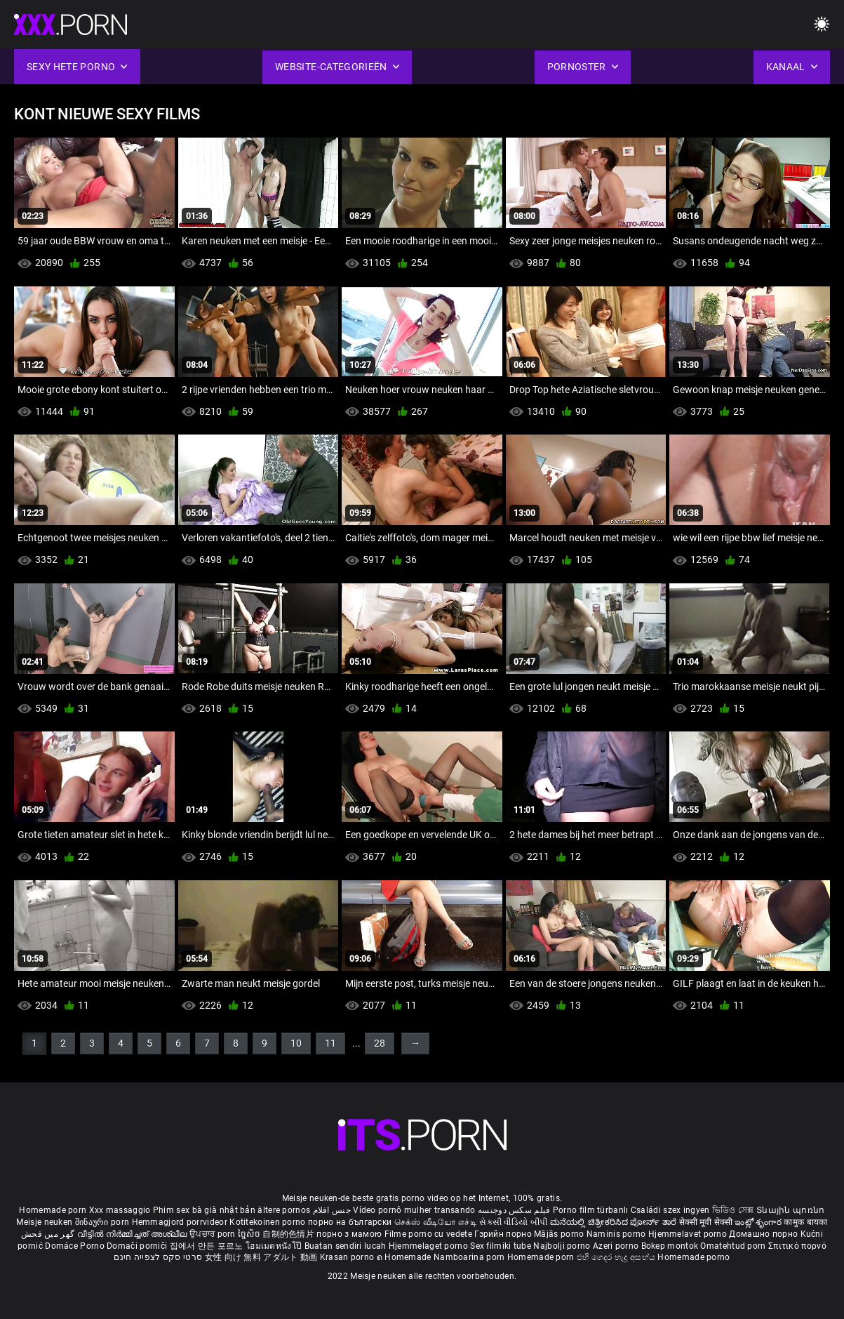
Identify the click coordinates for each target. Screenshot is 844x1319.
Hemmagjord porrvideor (181, 1222)
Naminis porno (617, 1234)
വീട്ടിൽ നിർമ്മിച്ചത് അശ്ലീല (133, 1234)
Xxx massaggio (120, 1210)
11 (330, 1043)
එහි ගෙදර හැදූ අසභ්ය (617, 1257)
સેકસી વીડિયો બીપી (513, 1222)
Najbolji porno (561, 1246)
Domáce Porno (76, 1246)
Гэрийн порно (504, 1234)
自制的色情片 (289, 1234)
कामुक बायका (805, 1222)
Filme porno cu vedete (428, 1234)
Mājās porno (560, 1234)
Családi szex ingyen (670, 1210)
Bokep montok (670, 1246)
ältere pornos (283, 1210)
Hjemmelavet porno (688, 1234)
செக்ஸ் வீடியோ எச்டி (435, 1222)
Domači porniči (138, 1246)
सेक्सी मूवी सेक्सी (705, 1222)
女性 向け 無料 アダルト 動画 (261, 1257)
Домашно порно (764, 1234)
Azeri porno (617, 1246)
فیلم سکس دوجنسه (514, 1210)
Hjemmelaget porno (429, 1246)
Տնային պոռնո (790, 1210)
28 (379, 1043)
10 (296, 1043)
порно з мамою (349, 1234)
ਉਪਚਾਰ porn (213, 1234)
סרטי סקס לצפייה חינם (158, 1257)
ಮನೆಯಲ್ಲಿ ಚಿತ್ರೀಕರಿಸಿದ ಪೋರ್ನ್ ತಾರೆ (614, 1222)
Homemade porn (53, 1210)
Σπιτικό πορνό (797, 1246)
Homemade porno (693, 1257)
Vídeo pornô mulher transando (414, 1210)
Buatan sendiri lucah (346, 1246)
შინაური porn (103, 1222)
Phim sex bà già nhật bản (204, 1210)
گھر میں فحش (49, 1234)
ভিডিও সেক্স (733, 1210)
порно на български (349, 1222)
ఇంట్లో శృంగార (759, 1222)
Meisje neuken (44, 1222)
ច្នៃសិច (250, 1234)
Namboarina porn (470, 1257)
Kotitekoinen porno (268, 1222)
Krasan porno (348, 1257)
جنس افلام (332, 1210)
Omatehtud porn (734, 1246)
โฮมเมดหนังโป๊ (275, 1246)
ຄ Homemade (405, 1257)
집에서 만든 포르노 (208, 1246)
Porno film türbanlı (591, 1210)
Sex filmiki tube (500, 1246)
